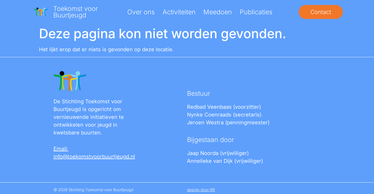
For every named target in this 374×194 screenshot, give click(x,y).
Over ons (141, 12)
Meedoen (217, 12)
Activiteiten (179, 12)
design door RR (201, 189)
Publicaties (256, 12)
